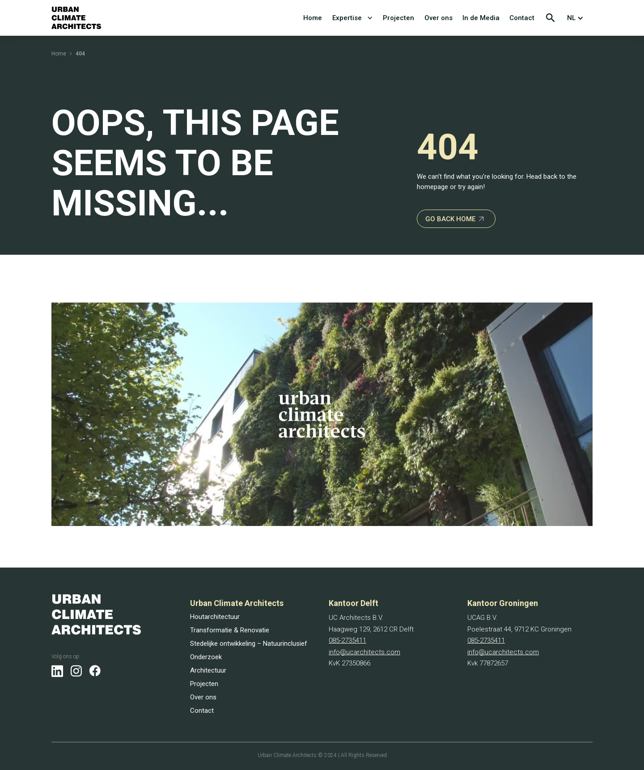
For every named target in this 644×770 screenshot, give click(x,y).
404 (80, 53)
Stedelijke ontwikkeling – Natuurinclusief (248, 644)
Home (312, 18)
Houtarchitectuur (215, 617)
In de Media (481, 18)
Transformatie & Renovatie (229, 630)
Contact (521, 18)
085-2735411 (347, 640)
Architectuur (208, 670)
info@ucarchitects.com (364, 652)
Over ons (438, 18)
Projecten (398, 18)
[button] (577, 17)
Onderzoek (206, 657)
